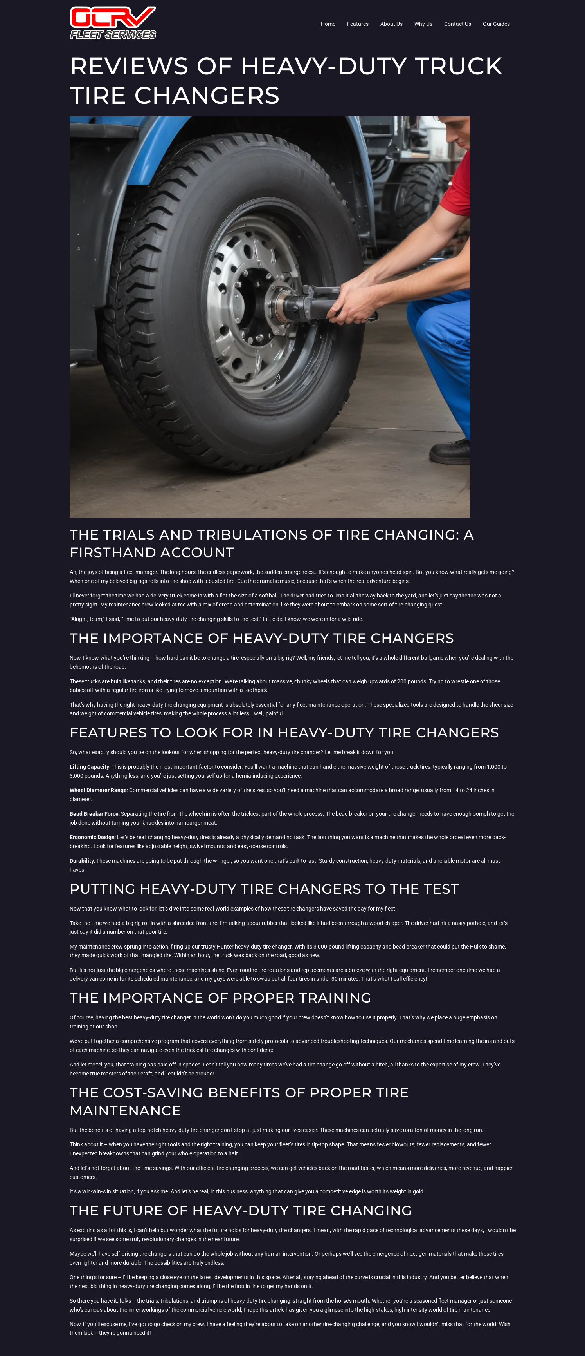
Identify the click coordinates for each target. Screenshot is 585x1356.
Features (358, 24)
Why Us (423, 24)
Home (328, 24)
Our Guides (496, 24)
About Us (391, 24)
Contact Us (457, 24)
